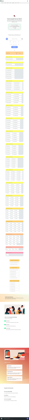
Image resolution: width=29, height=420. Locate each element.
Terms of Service (17, 26)
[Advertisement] (14, 8)
